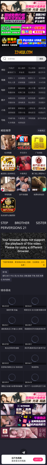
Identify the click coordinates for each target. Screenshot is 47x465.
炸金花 (21, 72)
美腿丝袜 (11, 102)
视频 (3, 79)
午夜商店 (21, 118)
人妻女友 (31, 108)
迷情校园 (11, 112)
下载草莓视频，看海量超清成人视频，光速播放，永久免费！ (24, 264)
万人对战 (31, 68)
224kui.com (23, 52)
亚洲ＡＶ (11, 78)
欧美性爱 (41, 88)
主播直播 (31, 82)
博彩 (3, 69)
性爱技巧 (41, 112)
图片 (3, 100)
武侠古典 (41, 108)
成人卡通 (31, 88)
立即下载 (37, 459)
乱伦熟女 (31, 92)
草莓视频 (31, 118)
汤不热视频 (42, 118)
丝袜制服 (21, 82)
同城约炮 (11, 118)
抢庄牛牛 (41, 72)
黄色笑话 (31, 112)
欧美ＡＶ (31, 78)
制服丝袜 (11, 92)
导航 (3, 120)
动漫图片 (41, 98)
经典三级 (21, 92)
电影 (3, 90)
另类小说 (21, 112)
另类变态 (41, 92)
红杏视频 (11, 122)
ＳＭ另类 (41, 82)
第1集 (5, 272)
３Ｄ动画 (41, 78)
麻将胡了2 (12, 72)
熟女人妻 (11, 82)
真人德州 (21, 68)
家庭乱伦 (21, 108)
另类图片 (41, 102)
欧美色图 (31, 98)
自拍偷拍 (21, 78)
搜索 (41, 59)
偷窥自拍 (11, 98)
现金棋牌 (31, 72)
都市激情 (11, 108)
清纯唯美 (21, 102)
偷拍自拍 (21, 88)
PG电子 (12, 68)
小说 (3, 110)
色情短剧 (21, 122)
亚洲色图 (21, 98)
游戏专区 (41, 68)
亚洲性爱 (11, 88)
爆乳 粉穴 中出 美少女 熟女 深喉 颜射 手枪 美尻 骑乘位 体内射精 (22, 278)
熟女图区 (31, 102)
